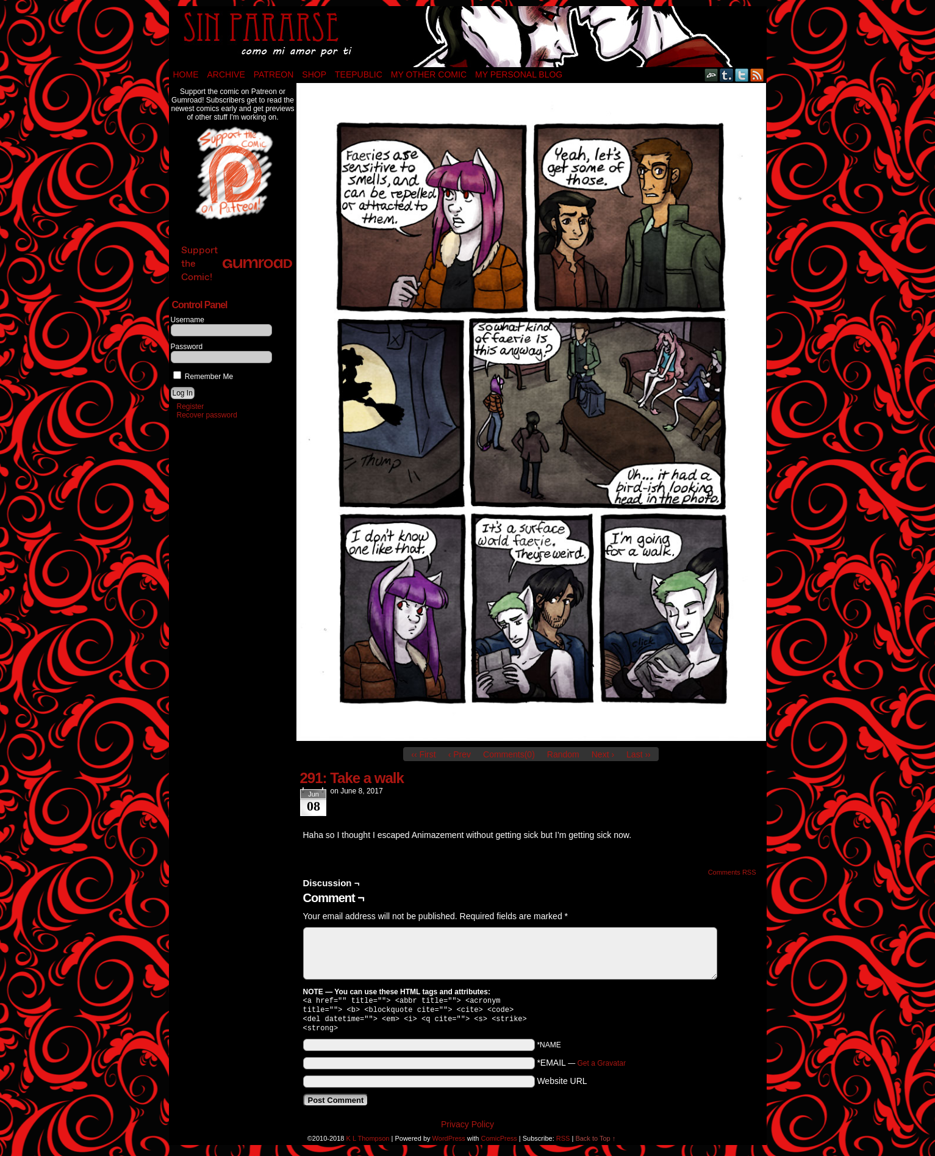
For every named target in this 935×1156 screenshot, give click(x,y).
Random (563, 754)
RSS (757, 74)
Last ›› (638, 754)
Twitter (742, 74)
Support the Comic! (236, 263)
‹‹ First (423, 754)
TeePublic (358, 74)
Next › (603, 754)
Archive (226, 74)
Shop (314, 74)
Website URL (562, 1086)
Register (190, 406)
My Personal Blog (518, 74)
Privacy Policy (467, 1129)
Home (186, 74)
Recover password (207, 415)
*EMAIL (581, 1067)
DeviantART (711, 74)
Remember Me (203, 376)
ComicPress (499, 1143)
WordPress (448, 1143)
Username (187, 320)
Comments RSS (732, 872)
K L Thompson (368, 1143)
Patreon (274, 74)
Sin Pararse (468, 36)
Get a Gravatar (602, 1068)
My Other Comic (429, 74)
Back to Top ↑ (595, 1143)
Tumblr (726, 74)
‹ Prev (459, 754)
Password (187, 346)
